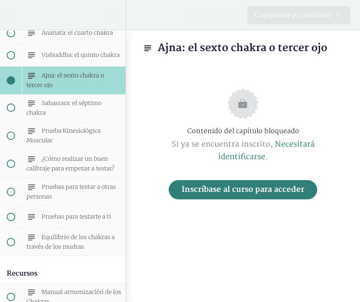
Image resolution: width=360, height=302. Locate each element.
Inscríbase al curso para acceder (243, 189)
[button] (10, 15)
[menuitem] (114, 15)
